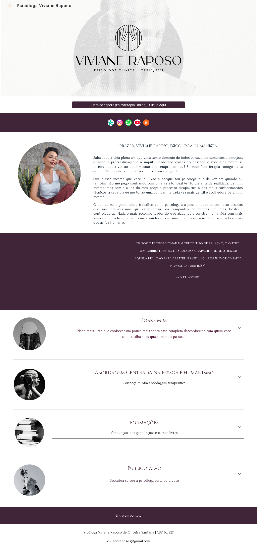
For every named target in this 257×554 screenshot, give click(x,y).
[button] (239, 328)
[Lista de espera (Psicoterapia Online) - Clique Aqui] (128, 104)
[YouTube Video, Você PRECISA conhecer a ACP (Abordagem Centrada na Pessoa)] (69, 271)
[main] (168, 145)
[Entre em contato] (128, 515)
